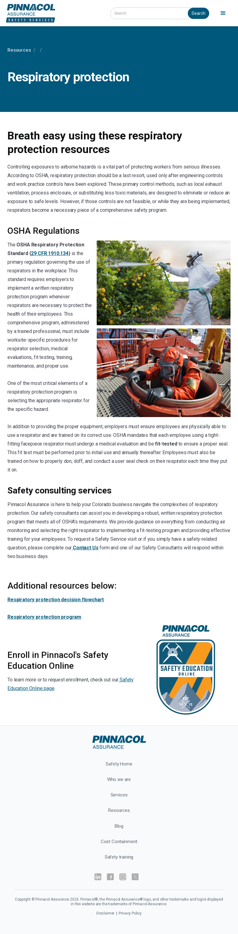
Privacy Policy (130, 913)
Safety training (119, 857)
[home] (53, 13)
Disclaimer (105, 913)
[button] (224, 13)
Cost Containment (119, 841)
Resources (19, 50)
